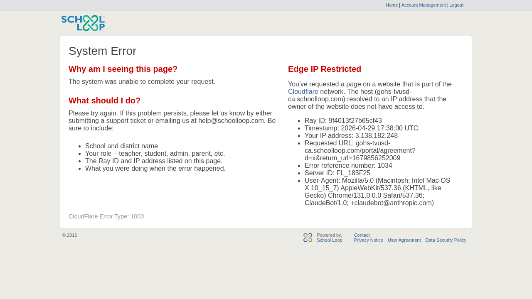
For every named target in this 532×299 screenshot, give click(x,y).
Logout (455, 4)
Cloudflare (303, 91)
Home (392, 4)
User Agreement (404, 240)
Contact (362, 235)
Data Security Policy (446, 240)
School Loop (329, 240)
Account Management (424, 4)
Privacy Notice (368, 240)
